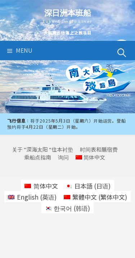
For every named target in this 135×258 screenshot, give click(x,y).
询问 (63, 157)
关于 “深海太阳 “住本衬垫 (42, 149)
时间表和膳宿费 (99, 149)
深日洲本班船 (67, 13)
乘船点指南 (37, 157)
